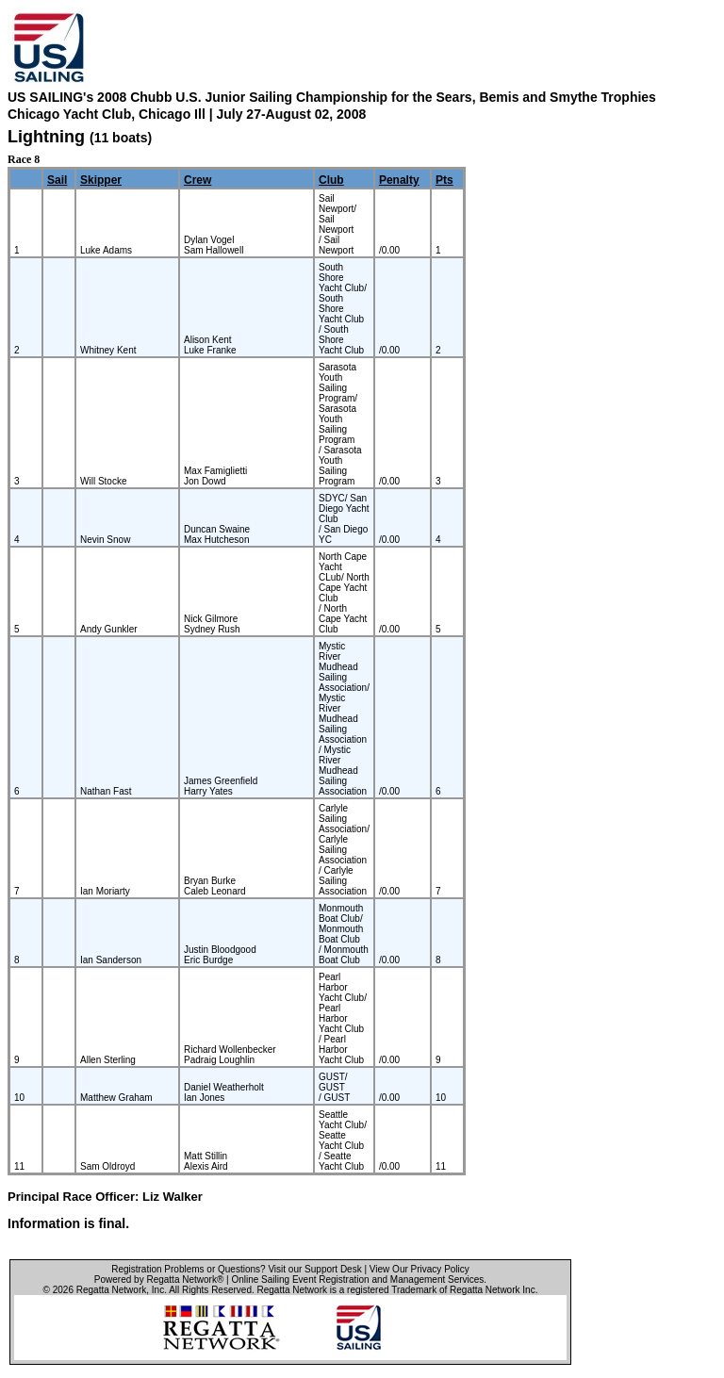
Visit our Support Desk (314, 1269)
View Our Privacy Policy (419, 1269)
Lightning (46, 136)
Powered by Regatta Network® (158, 1279)
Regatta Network (111, 1290)
